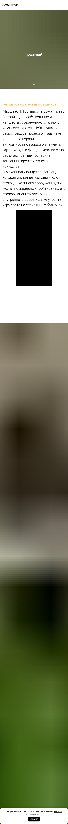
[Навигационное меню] (63, 5)
